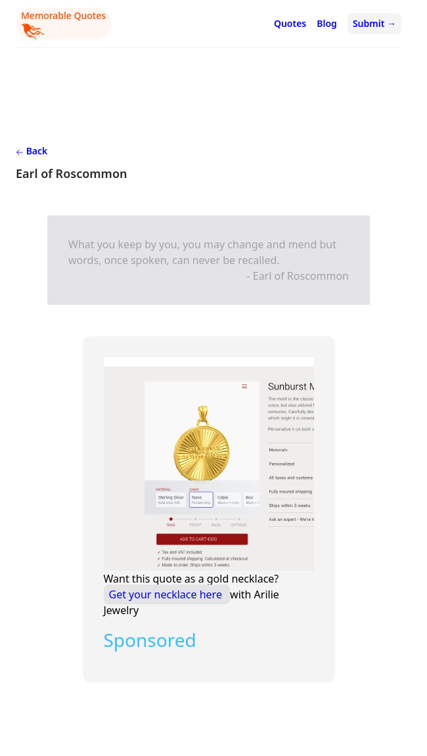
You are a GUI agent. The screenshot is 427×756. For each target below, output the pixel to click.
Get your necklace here (167, 594)
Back (31, 151)
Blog (327, 23)
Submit (374, 23)
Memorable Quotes (63, 24)
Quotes (290, 23)
